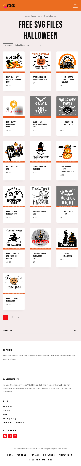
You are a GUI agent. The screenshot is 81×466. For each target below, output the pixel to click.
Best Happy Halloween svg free (12, 124)
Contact (7, 411)
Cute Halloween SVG (13, 168)
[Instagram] (15, 436)
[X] (10, 436)
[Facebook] (5, 436)
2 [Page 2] (12, 317)
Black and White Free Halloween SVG (66, 124)
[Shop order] (28, 45)
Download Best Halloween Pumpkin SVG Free (67, 169)
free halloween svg (39, 212)
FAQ (5, 415)
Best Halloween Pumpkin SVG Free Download (13, 79)
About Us (7, 407)
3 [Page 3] (18, 317)
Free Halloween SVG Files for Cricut (12, 256)
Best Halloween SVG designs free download (67, 79)
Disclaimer (49, 454)
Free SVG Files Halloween (12, 299)
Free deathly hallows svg (11, 212)
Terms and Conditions (13, 423)
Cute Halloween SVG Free (39, 168)
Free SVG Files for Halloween (66, 255)
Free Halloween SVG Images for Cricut (39, 256)
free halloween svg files (66, 212)
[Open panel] (8, 45)
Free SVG (7, 331)
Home (10, 454)
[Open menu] (75, 5)
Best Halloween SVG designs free (40, 78)
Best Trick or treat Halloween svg (40, 124)
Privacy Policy (9, 419)
